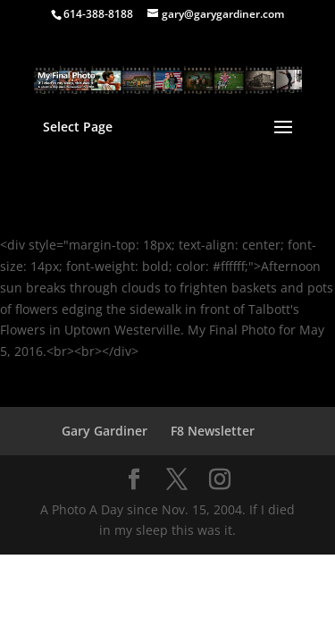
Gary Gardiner (104, 430)
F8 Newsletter (213, 430)
